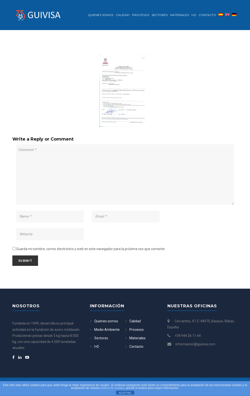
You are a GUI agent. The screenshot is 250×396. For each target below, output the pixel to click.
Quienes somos (100, 15)
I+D (193, 15)
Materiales (179, 15)
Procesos (140, 15)
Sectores (160, 15)
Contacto (207, 15)
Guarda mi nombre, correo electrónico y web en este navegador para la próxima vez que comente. (90, 249)
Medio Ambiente (107, 330)
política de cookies (112, 388)
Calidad (123, 15)
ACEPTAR (125, 392)
